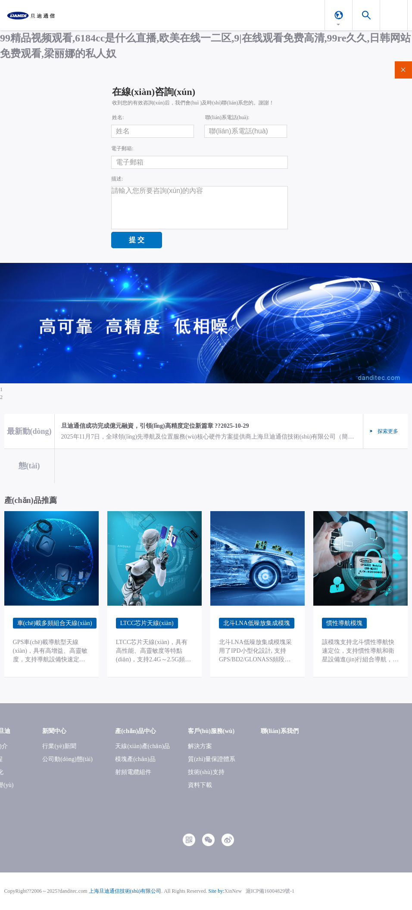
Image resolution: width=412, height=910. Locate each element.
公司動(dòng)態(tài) (67, 759)
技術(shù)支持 (206, 772)
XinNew (233, 891)
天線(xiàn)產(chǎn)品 (142, 746)
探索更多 (388, 431)
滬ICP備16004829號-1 (270, 891)
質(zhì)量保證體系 (211, 759)
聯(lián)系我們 (280, 731)
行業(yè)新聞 (59, 746)
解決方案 (200, 746)
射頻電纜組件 (133, 772)
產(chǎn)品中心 (135, 731)
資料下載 (200, 785)
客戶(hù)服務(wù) (211, 731)
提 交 (136, 239)
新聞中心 (54, 731)
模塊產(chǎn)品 (135, 759)
